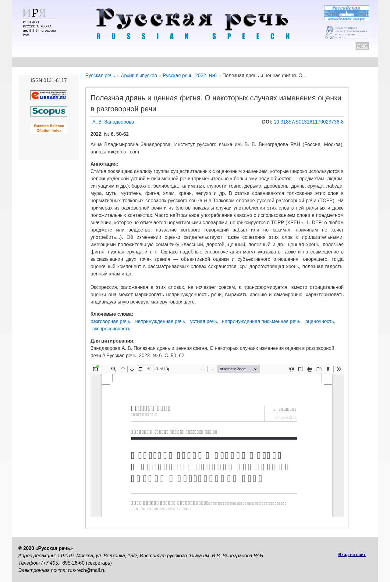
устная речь (203, 321)
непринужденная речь (160, 321)
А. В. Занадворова (113, 121)
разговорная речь (110, 321)
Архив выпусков (192, 62)
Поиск (337, 62)
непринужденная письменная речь (261, 321)
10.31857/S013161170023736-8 (309, 121)
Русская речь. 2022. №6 (190, 75)
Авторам (101, 62)
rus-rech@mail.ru (87, 570)
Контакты (67, 62)
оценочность (319, 321)
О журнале (31, 62)
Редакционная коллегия (253, 62)
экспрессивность (111, 328)
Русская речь (100, 75)
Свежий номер (142, 62)
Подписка (306, 62)
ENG (362, 46)
